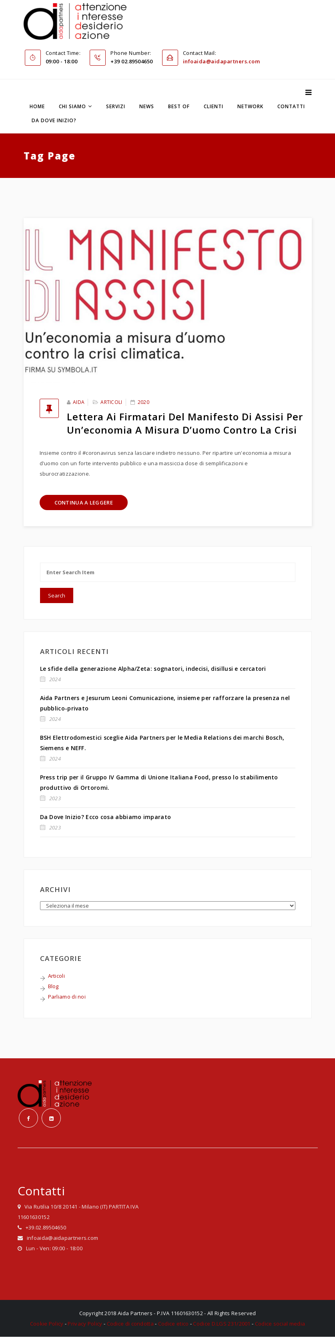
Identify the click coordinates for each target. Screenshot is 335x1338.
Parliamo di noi (67, 997)
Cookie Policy (47, 1324)
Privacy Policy (85, 1324)
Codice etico (173, 1324)
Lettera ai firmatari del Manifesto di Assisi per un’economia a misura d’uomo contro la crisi (185, 423)
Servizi (115, 106)
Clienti (213, 106)
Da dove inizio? (54, 120)
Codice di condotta (130, 1324)
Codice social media (280, 1324)
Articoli (111, 402)
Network (250, 106)
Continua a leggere (83, 503)
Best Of (179, 106)
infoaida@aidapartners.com (221, 61)
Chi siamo (72, 106)
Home (37, 106)
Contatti (291, 106)
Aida (78, 402)
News (146, 106)
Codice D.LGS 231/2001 (221, 1324)
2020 (143, 402)
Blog (53, 986)
